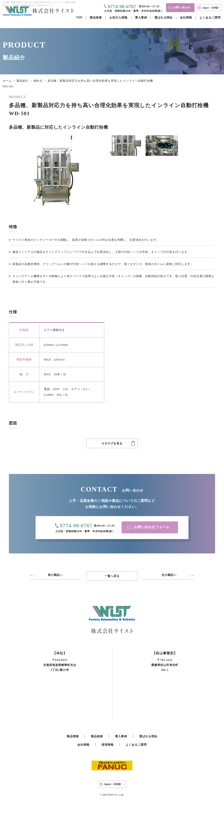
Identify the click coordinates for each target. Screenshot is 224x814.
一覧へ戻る (112, 576)
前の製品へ (55, 575)
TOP (79, 17)
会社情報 (186, 17)
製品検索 (96, 17)
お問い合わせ (178, 7)
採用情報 (108, 745)
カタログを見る (112, 443)
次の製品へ (169, 575)
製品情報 (73, 736)
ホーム (7, 80)
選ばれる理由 (163, 17)
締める (38, 80)
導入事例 (141, 17)
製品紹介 (23, 80)
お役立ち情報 (118, 17)
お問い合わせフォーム (148, 527)
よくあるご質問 (210, 17)
